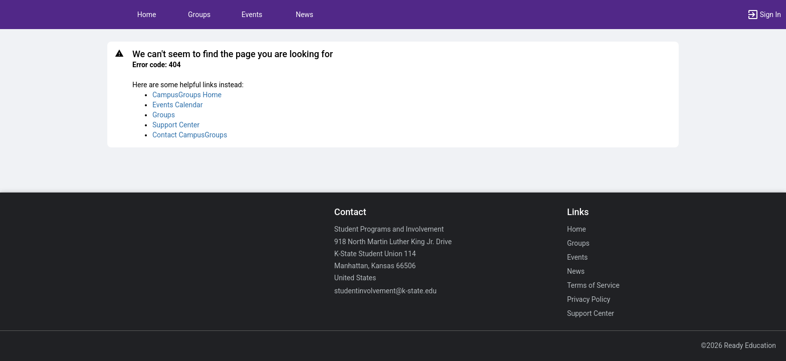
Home (576, 229)
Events (252, 15)
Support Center (176, 125)
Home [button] (146, 15)
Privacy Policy (588, 299)
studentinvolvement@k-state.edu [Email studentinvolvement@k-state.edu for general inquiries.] (385, 291)
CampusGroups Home (187, 95)
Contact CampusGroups (189, 135)
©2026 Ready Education (738, 345)
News (304, 15)
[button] (764, 14)
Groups (199, 15)
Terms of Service (593, 285)
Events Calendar (177, 105)
